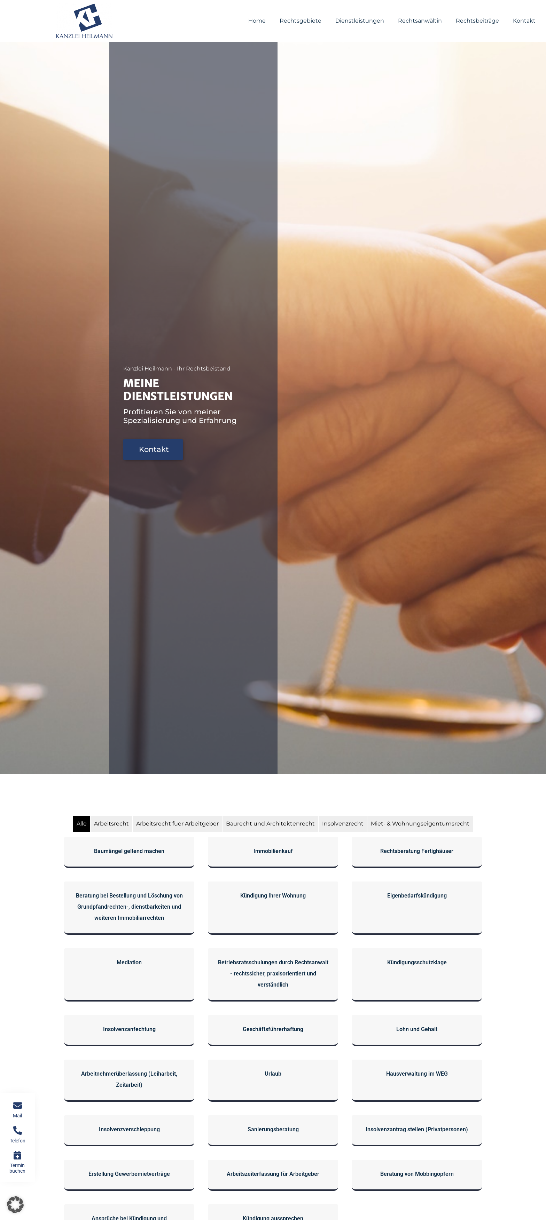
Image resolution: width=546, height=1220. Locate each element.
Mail (17, 1115)
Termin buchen (17, 1168)
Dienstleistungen (359, 20)
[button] (15, 1204)
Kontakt (524, 20)
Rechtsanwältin (420, 20)
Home (257, 20)
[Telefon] (17, 1130)
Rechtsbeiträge (477, 20)
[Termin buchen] (17, 1155)
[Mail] (17, 1105)
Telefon (17, 1140)
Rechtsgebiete (300, 20)
